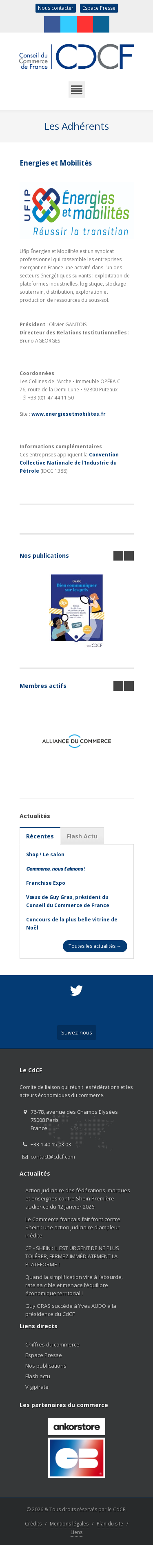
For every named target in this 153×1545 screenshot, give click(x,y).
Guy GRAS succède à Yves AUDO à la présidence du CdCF (70, 1310)
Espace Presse (98, 7)
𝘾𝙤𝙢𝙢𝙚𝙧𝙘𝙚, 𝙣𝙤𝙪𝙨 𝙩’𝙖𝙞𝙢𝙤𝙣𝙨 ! (56, 868)
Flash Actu (82, 836)
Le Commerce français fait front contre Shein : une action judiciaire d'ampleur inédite (72, 1227)
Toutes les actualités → (95, 946)
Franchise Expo (45, 882)
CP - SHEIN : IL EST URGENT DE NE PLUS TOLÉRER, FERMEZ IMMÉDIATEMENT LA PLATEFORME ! (72, 1256)
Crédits (33, 1523)
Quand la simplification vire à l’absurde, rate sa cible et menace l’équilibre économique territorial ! (74, 1285)
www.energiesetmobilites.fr (68, 413)
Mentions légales (69, 1523)
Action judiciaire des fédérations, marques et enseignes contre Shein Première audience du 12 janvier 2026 (77, 1198)
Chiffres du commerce (52, 1344)
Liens (76, 1532)
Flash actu (37, 1376)
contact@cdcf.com (53, 1156)
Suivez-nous (76, 1032)
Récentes (40, 836)
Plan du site (110, 1523)
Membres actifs (43, 686)
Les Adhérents (76, 126)
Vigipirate (37, 1386)
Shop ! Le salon (45, 854)
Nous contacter (55, 7)
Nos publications (44, 555)
